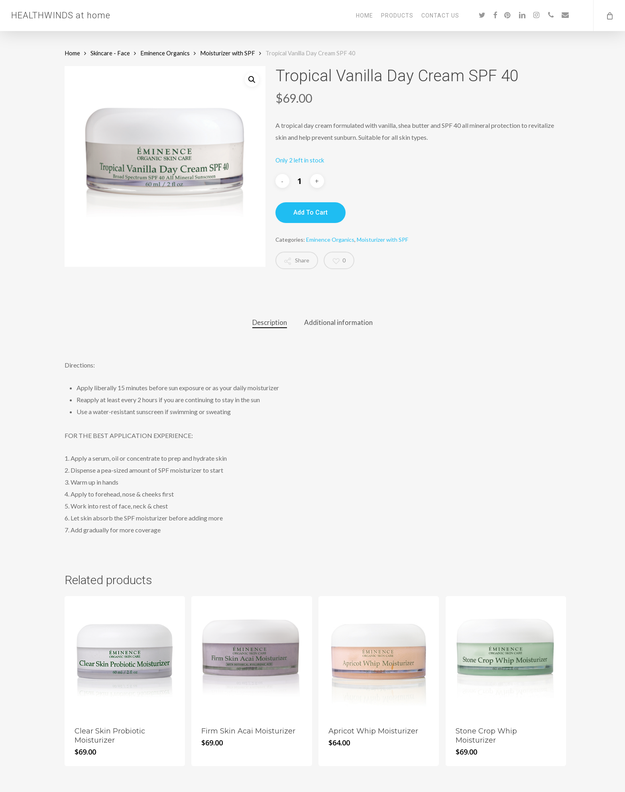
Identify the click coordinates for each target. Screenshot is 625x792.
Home (72, 53)
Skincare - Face (110, 53)
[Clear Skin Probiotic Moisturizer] (125, 656)
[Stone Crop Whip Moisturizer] (506, 656)
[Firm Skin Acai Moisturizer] (251, 656)
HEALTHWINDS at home (60, 15)
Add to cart (310, 212)
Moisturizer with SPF (227, 53)
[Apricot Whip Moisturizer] (378, 656)
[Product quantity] (300, 181)
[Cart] (609, 15)
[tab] (269, 322)
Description (269, 322)
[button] (252, 79)
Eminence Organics (165, 53)
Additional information (338, 322)
